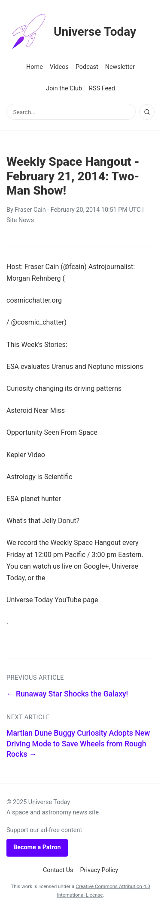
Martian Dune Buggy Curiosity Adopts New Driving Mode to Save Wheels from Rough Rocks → (78, 743)
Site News (20, 220)
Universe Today (71, 31)
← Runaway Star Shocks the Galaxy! (67, 694)
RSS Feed (102, 88)
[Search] (147, 112)
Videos (59, 67)
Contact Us (58, 870)
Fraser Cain (30, 210)
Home (34, 67)
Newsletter (120, 67)
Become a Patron (37, 847)
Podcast (87, 67)
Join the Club (64, 88)
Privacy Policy (99, 870)
